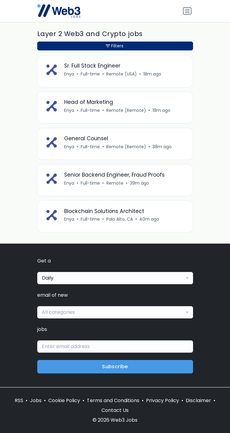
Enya (69, 74)
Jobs (36, 400)
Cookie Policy (64, 400)
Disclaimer (198, 400)
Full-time (90, 74)
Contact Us (115, 410)
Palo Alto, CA (119, 219)
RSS (19, 400)
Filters (114, 46)
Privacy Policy (162, 400)
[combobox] (115, 278)
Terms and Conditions (113, 400)
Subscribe (115, 366)
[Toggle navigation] (187, 11)
